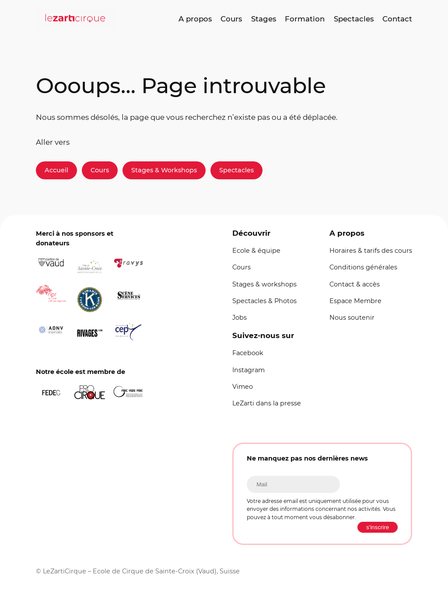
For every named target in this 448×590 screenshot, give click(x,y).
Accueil (56, 170)
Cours (100, 170)
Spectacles (236, 170)
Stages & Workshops (164, 170)
